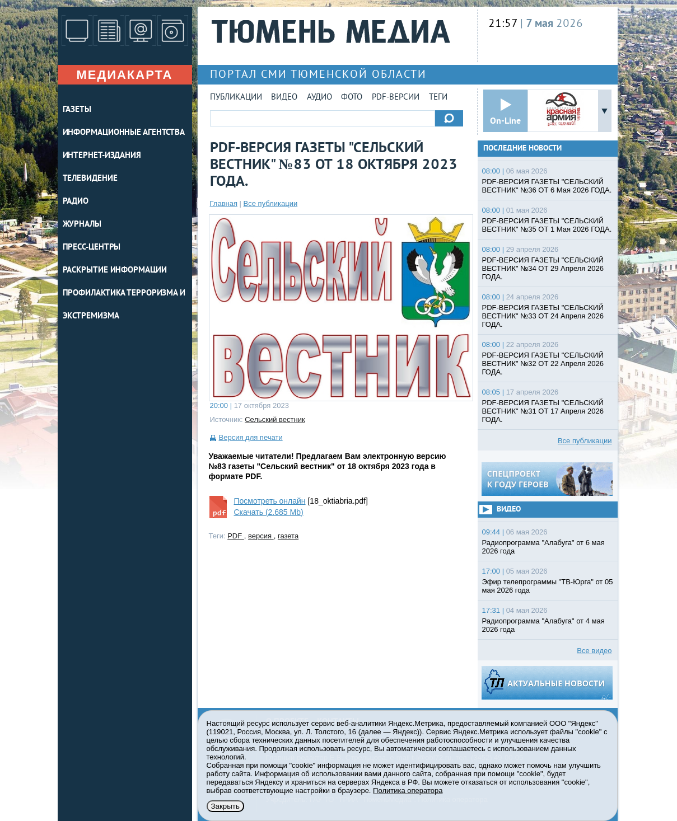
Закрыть (225, 806)
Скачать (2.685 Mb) (269, 512)
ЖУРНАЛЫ (82, 224)
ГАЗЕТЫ (77, 110)
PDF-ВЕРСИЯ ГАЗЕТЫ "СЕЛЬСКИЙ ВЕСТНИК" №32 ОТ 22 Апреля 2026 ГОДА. (543, 363)
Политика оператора (407, 790)
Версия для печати (251, 437)
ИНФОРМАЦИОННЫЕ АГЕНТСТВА (124, 133)
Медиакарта (124, 75)
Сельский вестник (275, 419)
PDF (235, 536)
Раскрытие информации (115, 270)
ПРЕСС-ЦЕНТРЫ (92, 247)
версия (261, 536)
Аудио (319, 97)
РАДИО (76, 201)
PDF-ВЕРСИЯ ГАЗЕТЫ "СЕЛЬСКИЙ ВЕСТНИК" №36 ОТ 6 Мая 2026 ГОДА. (547, 185)
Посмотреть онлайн (270, 500)
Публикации (236, 97)
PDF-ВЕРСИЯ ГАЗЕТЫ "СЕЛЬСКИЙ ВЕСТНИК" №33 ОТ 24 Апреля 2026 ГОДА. (543, 316)
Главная (223, 203)
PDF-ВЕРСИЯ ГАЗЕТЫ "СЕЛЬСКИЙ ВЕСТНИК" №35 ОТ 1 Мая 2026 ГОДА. (547, 225)
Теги (438, 97)
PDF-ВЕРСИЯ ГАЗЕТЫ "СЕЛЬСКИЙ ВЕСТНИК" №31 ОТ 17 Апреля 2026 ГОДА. (543, 411)
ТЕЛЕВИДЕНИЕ (90, 178)
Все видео (594, 650)
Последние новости (522, 148)
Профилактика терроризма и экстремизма (124, 305)
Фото (351, 97)
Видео (284, 97)
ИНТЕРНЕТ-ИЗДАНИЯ (102, 156)
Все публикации (271, 203)
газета (288, 536)
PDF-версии (395, 97)
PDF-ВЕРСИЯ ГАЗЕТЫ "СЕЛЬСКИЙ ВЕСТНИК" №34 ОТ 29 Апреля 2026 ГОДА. (543, 268)
